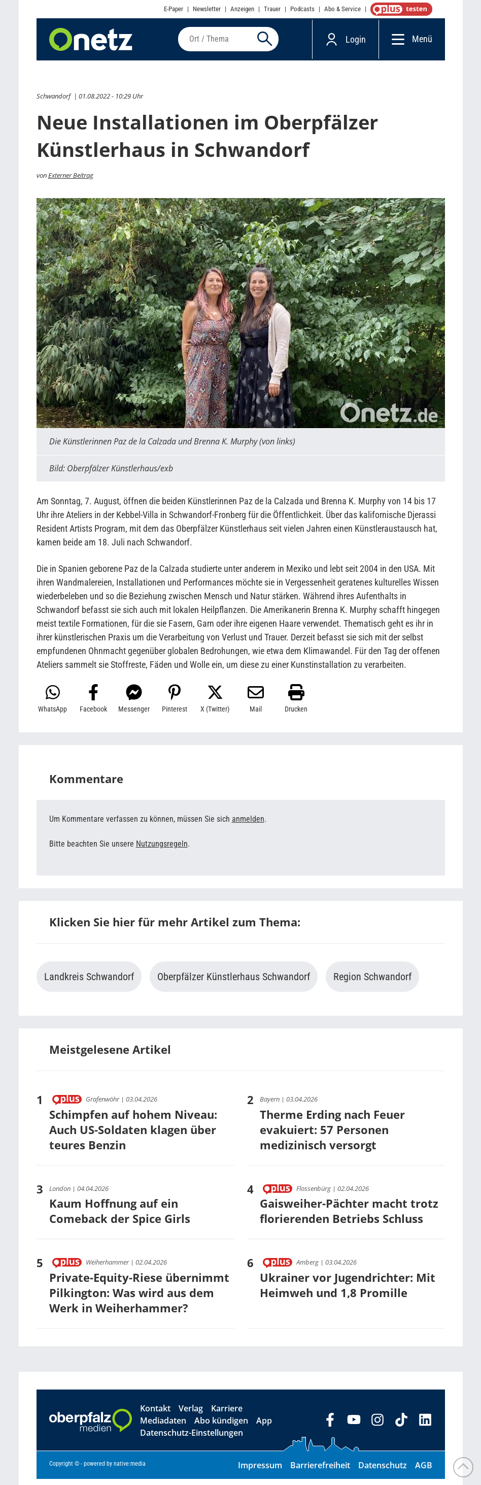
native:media (130, 1469)
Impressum (260, 1471)
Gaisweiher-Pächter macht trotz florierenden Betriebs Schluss (349, 1217)
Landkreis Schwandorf (89, 983)
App (264, 1426)
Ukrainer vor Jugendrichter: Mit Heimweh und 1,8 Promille (347, 1291)
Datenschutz (382, 1471)
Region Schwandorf (372, 983)
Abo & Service (342, 9)
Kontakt (155, 1414)
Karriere (227, 1414)
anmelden (248, 825)
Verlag (191, 1414)
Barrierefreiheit (320, 1471)
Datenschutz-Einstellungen (191, 1438)
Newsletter (207, 9)
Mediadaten (163, 1426)
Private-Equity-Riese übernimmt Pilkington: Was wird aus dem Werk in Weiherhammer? (139, 1298)
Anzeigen (242, 9)
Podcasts (302, 9)
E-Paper (173, 9)
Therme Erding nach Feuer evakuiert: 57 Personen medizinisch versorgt (332, 1135)
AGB (423, 1471)
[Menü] (395, 42)
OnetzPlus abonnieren (399, 9)
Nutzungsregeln (162, 850)
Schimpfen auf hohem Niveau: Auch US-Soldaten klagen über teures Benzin (133, 1135)
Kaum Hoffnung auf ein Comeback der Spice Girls (119, 1217)
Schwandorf (54, 102)
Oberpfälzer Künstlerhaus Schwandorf (233, 983)
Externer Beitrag (70, 180)
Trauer (272, 9)
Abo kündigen (221, 1426)
